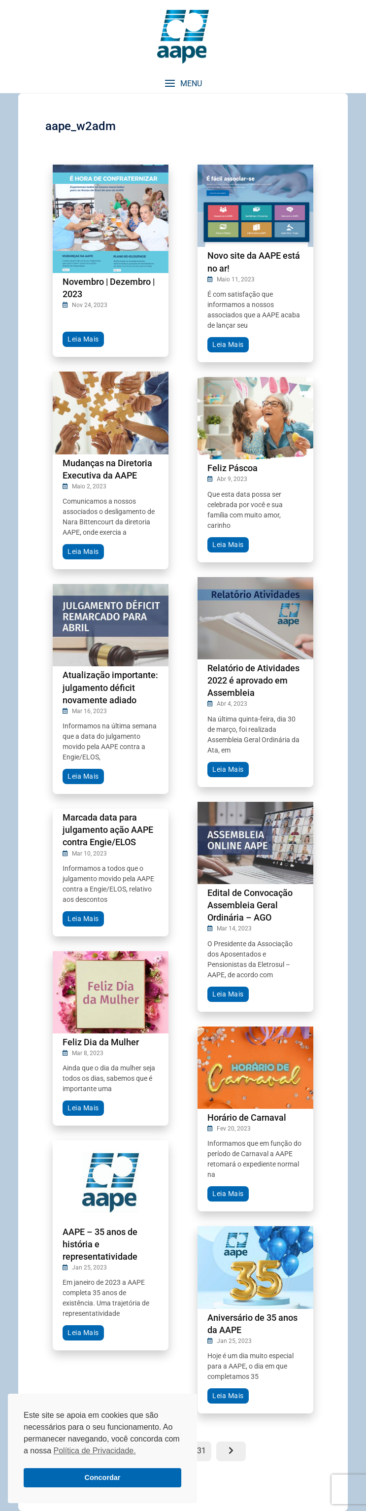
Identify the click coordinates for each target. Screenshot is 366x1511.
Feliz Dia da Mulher (101, 1042)
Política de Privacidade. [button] (94, 1450)
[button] (183, 83)
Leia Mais (83, 339)
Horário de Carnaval (246, 1117)
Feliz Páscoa (232, 468)
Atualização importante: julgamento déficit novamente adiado (110, 687)
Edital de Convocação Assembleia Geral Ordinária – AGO (250, 905)
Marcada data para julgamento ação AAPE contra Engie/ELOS (108, 829)
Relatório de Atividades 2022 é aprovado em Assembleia (253, 680)
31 (204, 1448)
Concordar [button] (103, 1477)
